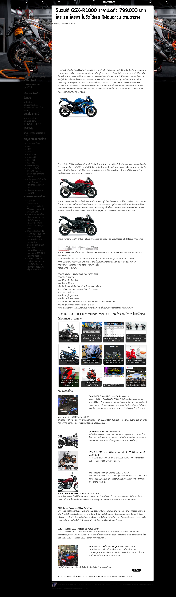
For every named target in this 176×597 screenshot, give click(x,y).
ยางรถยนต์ (40, 133)
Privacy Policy (31, 58)
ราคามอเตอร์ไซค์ (121, 584)
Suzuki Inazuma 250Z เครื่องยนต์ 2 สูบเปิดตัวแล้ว (79, 529)
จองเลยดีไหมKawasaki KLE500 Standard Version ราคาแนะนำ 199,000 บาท (36, 206)
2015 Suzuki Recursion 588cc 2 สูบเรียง (75, 508)
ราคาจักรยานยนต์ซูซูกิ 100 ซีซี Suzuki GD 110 (109, 473)
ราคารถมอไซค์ (30, 24)
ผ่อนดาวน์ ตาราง (125, 576)
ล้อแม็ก (28, 102)
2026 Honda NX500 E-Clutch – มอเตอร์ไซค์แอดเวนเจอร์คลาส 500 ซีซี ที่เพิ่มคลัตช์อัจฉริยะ (36, 250)
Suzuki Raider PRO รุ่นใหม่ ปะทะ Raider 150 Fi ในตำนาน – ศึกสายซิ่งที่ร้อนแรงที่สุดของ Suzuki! (36, 264)
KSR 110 (28, 54)
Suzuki (57, 24)
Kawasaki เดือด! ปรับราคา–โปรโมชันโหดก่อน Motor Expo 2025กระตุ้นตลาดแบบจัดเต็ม (36, 236)
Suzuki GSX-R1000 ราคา (86, 576)
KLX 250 (28, 50)
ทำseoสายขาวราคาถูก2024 (32, 86)
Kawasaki (28, 45)
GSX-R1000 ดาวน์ (67, 576)
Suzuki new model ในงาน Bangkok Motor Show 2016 (112, 546)
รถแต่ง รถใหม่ (31, 118)
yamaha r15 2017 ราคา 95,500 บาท (104, 431)
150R (26, 37)
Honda (27, 28)
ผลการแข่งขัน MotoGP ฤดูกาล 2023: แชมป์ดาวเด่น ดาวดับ (34, 66)
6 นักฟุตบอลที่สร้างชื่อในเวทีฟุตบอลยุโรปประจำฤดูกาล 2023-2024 (35, 77)
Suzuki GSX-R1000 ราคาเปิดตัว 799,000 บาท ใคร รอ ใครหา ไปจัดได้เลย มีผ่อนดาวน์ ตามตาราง (101, 14)
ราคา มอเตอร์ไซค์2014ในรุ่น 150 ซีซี (73, 417)
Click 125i (29, 41)
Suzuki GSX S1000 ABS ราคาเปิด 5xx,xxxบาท (109, 396)
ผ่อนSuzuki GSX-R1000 (107, 576)
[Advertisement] (102, 48)
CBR (26, 32)
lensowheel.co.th (74, 567)
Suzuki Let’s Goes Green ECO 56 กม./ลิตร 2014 (78, 493)
